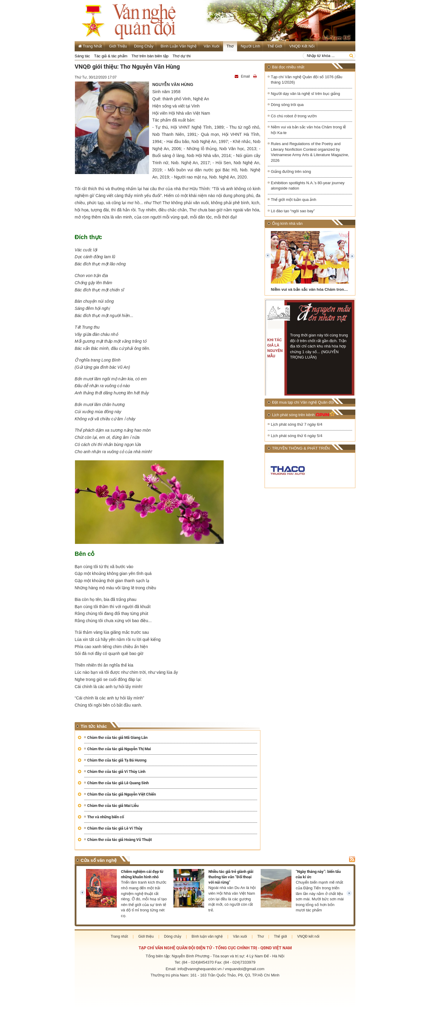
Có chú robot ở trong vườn (294, 116)
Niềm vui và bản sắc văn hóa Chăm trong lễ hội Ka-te (308, 130)
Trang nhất (119, 936)
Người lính (250, 46)
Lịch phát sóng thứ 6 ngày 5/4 (296, 436)
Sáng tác (82, 56)
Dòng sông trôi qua (287, 104)
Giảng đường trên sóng (291, 172)
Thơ (230, 46)
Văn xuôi (211, 46)
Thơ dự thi (182, 56)
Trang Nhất (90, 46)
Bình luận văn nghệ (178, 46)
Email (243, 76)
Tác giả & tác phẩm (111, 56)
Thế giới (274, 46)
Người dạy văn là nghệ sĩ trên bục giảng (305, 93)
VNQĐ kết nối (301, 46)
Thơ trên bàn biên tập (149, 56)
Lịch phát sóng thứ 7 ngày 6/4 (296, 424)
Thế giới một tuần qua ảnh (293, 200)
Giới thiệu (118, 46)
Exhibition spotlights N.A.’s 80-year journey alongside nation (308, 186)
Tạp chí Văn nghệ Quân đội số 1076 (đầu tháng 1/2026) (306, 80)
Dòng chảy (143, 46)
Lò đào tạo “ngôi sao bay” (293, 211)
